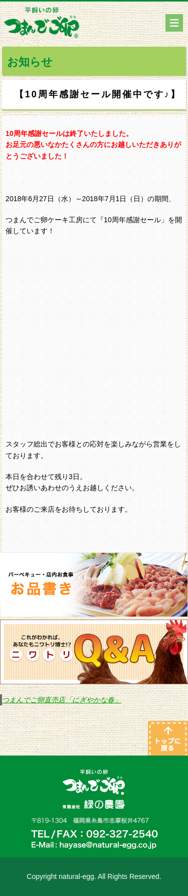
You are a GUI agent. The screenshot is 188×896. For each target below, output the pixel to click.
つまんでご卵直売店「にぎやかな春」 (61, 700)
